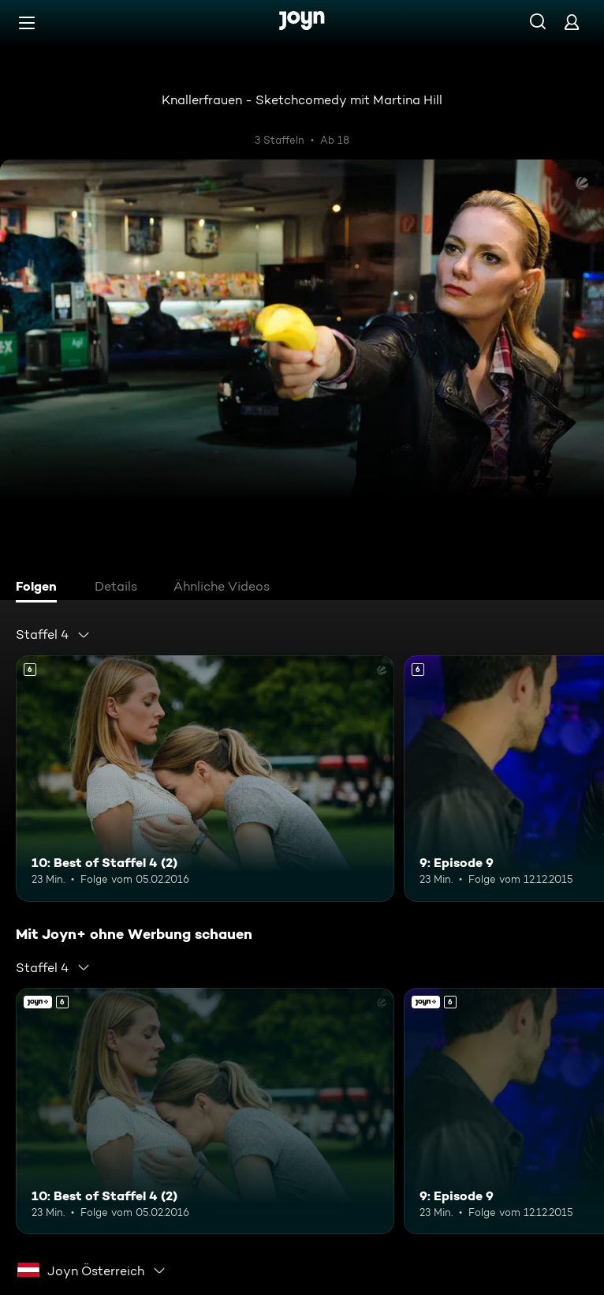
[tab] (40, 588)
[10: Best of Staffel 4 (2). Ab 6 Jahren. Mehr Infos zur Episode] (205, 778)
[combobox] (53, 635)
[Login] (572, 22)
